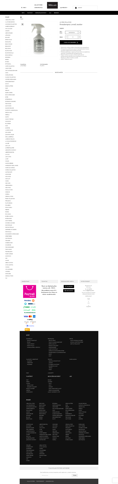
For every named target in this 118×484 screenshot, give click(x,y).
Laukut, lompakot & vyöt (54, 392)
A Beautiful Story (10, 19)
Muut (50, 355)
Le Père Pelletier (9, 147)
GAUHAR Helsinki (9, 108)
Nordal (7, 194)
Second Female (9, 227)
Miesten (28, 390)
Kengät (49, 380)
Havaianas (8, 121)
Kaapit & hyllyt (30, 345)
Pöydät (28, 342)
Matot (50, 369)
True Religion (8, 251)
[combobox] (73, 32)
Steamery (7, 240)
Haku (24, 7)
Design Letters (9, 86)
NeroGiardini (8, 185)
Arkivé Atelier (8, 33)
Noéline (7, 192)
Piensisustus (51, 338)
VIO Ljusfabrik (9, 269)
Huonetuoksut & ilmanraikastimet (57, 352)
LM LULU (7, 154)
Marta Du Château (10, 167)
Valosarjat (29, 364)
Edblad (7, 90)
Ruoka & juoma (73, 359)
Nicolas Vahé (8, 189)
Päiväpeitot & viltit (53, 366)
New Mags (8, 187)
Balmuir (7, 37)
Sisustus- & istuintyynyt (54, 361)
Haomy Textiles (9, 119)
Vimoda (7, 267)
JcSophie (7, 128)
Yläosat (28, 383)
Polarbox (7, 205)
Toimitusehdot (40, 481)
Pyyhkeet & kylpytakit (54, 364)
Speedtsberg (8, 236)
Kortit (50, 354)
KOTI (23, 13)
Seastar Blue (8, 225)
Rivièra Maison (9, 216)
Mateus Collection (10, 170)
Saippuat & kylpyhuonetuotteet (56, 350)
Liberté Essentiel (9, 152)
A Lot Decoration (10, 22)
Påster (7, 211)
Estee (6, 97)
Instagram (69, 290)
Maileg (7, 161)
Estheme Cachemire (10, 101)
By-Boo (7, 61)
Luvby (6, 158)
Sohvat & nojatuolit (32, 340)
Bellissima (8, 48)
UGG (6, 258)
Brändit (56, 13)
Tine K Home (8, 249)
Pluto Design (8, 203)
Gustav (7, 117)
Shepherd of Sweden (10, 229)
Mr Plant (7, 178)
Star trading (8, 238)
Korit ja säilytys (52, 343)
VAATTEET (30, 13)
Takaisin (58, 17)
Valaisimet (29, 361)
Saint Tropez (8, 220)
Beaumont (8, 46)
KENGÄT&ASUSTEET (40, 13)
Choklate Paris (9, 75)
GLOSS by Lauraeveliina (11, 110)
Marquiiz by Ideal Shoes (11, 165)
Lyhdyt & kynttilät (53, 349)
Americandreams (9, 26)
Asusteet (50, 381)
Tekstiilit (50, 359)
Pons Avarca (8, 207)
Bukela (7, 59)
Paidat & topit (30, 385)
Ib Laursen (8, 123)
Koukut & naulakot (53, 345)
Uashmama (8, 256)
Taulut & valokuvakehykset (55, 342)
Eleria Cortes (8, 92)
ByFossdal (8, 64)
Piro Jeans (8, 200)
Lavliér (7, 143)
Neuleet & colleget (32, 386)
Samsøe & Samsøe (10, 223)
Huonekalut (29, 338)
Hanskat (51, 386)
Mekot (27, 381)
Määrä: (61, 37)
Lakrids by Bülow (10, 139)
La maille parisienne (10, 141)
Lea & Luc (7, 145)
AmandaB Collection (11, 24)
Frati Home (8, 103)
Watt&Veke (8, 273)
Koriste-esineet (52, 347)
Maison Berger (9, 163)
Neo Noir (7, 183)
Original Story (9, 196)
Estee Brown (8, 99)
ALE (50, 13)
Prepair (7, 209)
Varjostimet (30, 362)
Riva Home (8, 214)
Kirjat (27, 373)
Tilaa (74, 475)
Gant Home (8, 105)
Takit (27, 380)
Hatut (50, 385)
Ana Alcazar (8, 28)
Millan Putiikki (38, 5)
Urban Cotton (9, 262)
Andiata (7, 30)
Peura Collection (10, 198)
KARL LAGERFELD (9, 136)
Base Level (8, 41)
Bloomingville (9, 52)
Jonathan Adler (9, 134)
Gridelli (7, 114)
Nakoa (7, 181)
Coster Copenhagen (10, 79)
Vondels (7, 271)
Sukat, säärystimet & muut (55, 388)
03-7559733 (89, 289)
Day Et (7, 83)
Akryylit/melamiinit (75, 343)
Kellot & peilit (52, 340)
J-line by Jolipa (9, 130)
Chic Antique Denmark (11, 70)
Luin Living (8, 156)
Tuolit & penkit (30, 343)
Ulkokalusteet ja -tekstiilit (33, 347)
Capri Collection (10, 66)
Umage (7, 260)
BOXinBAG (7, 57)
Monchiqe (8, 174)
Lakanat (51, 362)
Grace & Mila (8, 112)
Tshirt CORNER (9, 253)
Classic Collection (10, 77)
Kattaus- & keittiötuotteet (76, 342)
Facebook (69, 286)
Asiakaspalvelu (38, 7)
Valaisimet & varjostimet (32, 359)
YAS (6, 278)
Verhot (50, 367)
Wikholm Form (9, 276)
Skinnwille (8, 231)
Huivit (50, 383)
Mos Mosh (8, 176)
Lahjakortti (51, 373)
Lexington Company (10, 150)
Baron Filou (8, 39)
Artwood (7, 35)
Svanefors (8, 245)
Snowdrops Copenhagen (12, 234)
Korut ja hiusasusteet (54, 390)
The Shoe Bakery (9, 247)
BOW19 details (8, 55)
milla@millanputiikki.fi (90, 290)
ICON (6, 125)
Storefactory (9, 242)
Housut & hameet (30, 388)
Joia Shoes (8, 132)
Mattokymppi (8, 172)
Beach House (8, 44)
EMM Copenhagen (10, 94)
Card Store (8, 68)
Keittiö (71, 338)
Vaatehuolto (29, 392)
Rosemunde (8, 218)
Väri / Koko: (61, 32)
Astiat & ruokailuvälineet (76, 340)
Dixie (6, 88)
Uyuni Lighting (9, 264)
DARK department (9, 81)
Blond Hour (8, 50)
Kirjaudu (64, 7)
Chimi (6, 72)
